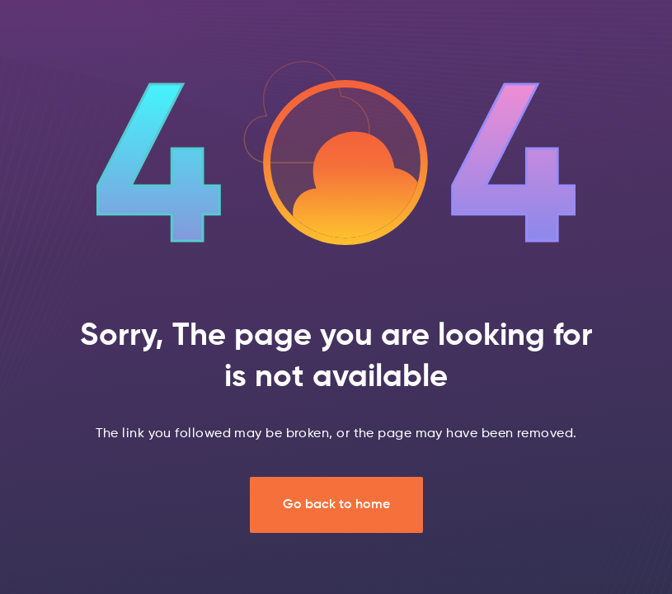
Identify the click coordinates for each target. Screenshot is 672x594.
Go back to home (336, 505)
